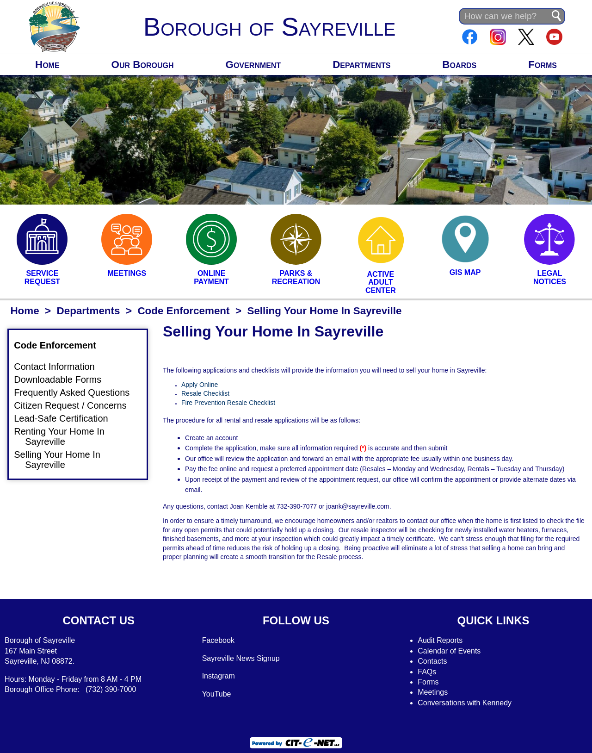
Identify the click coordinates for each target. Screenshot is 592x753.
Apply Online (199, 384)
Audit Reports (440, 640)
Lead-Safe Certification (66, 418)
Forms (542, 64)
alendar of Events (452, 651)
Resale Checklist (205, 393)
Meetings (433, 692)
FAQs (427, 672)
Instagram (218, 676)
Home (47, 64)
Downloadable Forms (63, 380)
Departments (361, 64)
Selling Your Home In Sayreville (62, 459)
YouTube (216, 694)
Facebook (218, 640)
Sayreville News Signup (241, 658)
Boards (459, 64)
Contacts (432, 661)
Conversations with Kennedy (465, 703)
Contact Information (60, 367)
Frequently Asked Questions (77, 393)
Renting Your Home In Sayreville (65, 436)
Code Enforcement (183, 311)
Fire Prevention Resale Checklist (228, 402)
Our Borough (142, 64)
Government (253, 64)
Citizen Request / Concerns (75, 405)
